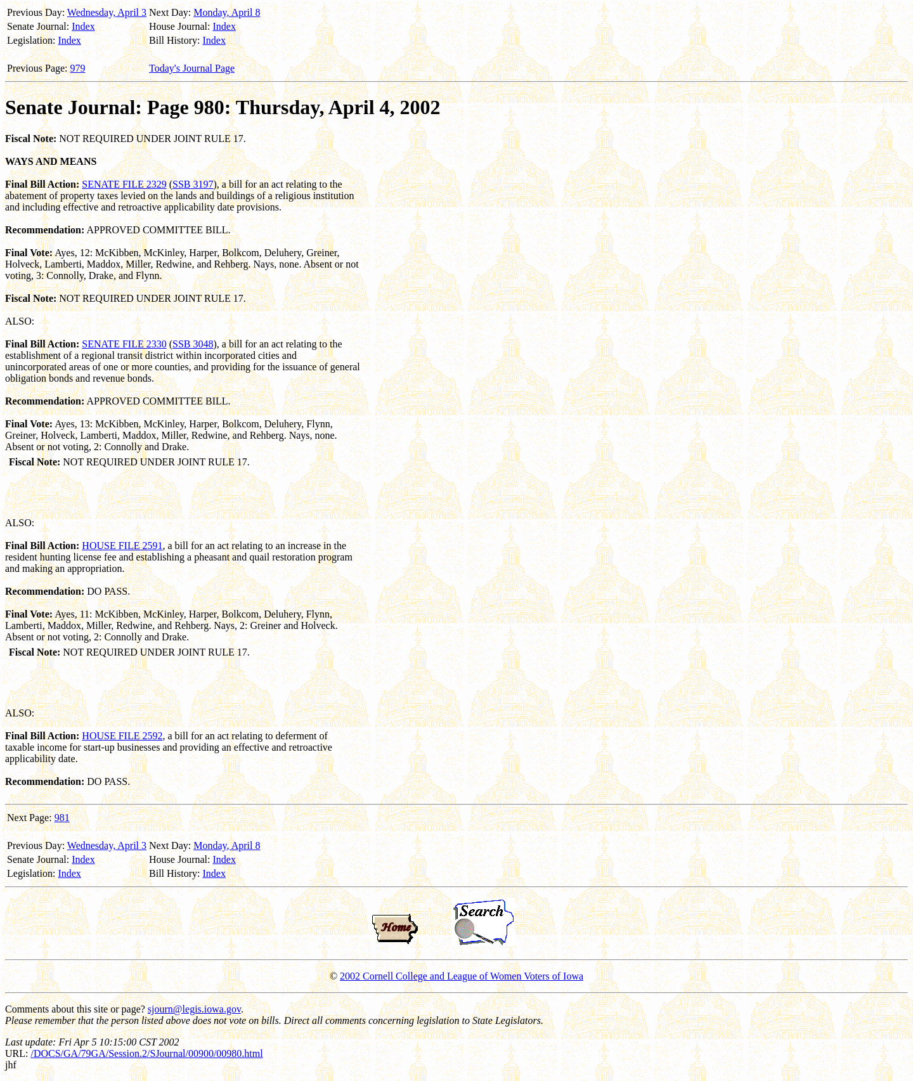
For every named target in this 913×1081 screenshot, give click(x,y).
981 (62, 817)
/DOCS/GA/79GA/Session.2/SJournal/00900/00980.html (146, 1053)
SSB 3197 (192, 184)
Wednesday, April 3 (106, 12)
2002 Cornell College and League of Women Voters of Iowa (461, 976)
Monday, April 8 (226, 12)
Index (83, 26)
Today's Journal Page (192, 68)
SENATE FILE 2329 (124, 184)
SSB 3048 (192, 344)
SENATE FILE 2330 (124, 344)
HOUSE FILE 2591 (122, 545)
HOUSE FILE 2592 (122, 735)
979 (78, 68)
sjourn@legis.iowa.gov (194, 1009)
